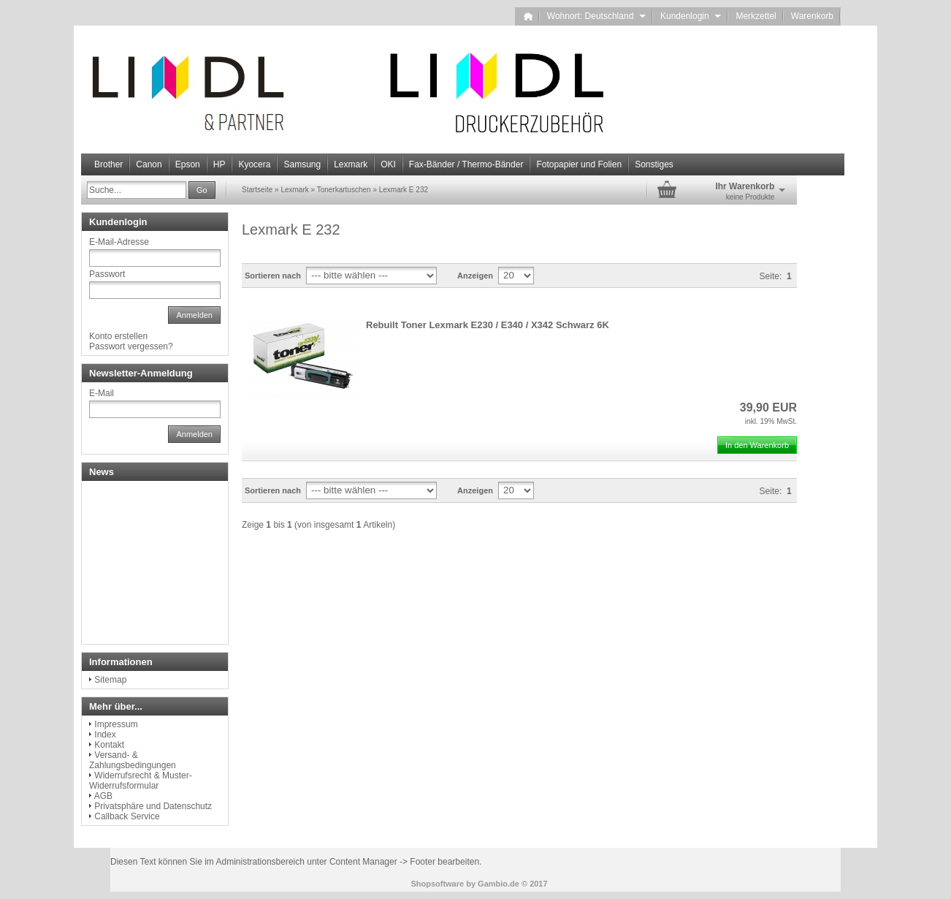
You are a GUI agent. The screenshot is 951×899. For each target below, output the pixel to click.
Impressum (115, 724)
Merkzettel (756, 16)
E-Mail (101, 393)
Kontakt (109, 745)
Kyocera (254, 164)
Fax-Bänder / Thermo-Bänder (466, 164)
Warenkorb (812, 16)
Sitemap (110, 680)
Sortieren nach (273, 275)
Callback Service (126, 816)
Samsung (302, 164)
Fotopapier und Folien (579, 164)
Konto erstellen (118, 336)
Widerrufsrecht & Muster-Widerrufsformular (140, 780)
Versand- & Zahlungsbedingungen (132, 760)
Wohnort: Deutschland (596, 16)
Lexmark (350, 164)
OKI (388, 164)
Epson (187, 164)
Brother (108, 164)
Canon (148, 164)
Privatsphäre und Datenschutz (153, 806)
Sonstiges (654, 164)
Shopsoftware (437, 883)
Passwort (107, 274)
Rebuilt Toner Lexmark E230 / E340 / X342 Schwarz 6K (487, 324)
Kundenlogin (690, 16)
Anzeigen (475, 275)
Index (104, 734)
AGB (103, 796)
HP (219, 164)
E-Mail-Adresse (119, 242)
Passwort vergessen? (131, 346)
